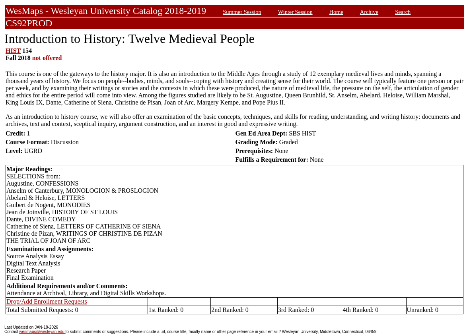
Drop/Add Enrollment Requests (46, 301)
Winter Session (295, 12)
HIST (13, 50)
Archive (369, 12)
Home (336, 12)
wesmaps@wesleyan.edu (42, 331)
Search (403, 12)
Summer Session (242, 12)
